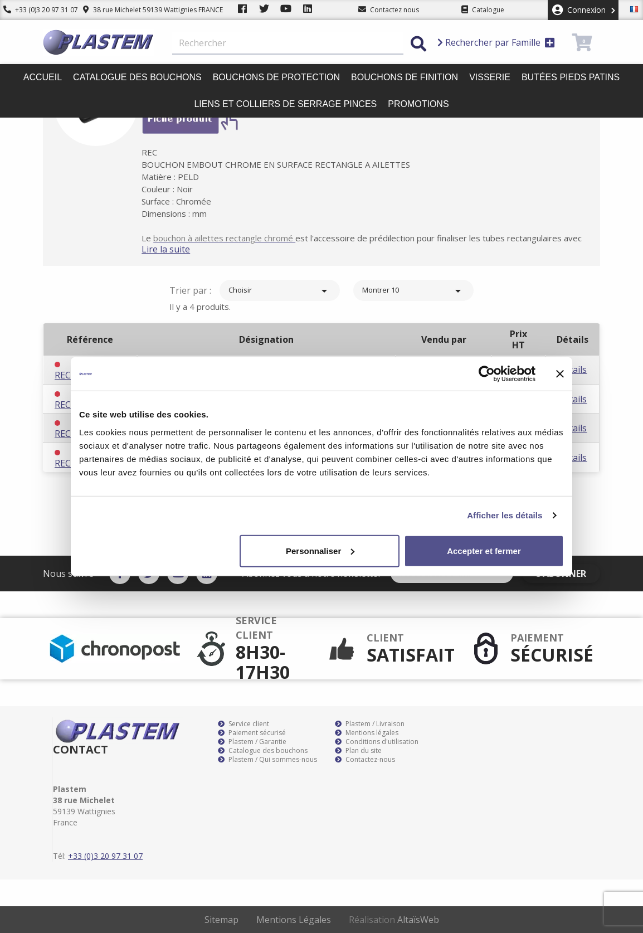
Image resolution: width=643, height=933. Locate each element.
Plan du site (358, 750)
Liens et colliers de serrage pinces (285, 104)
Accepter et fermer (484, 550)
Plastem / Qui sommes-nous (267, 759)
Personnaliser (320, 550)
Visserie (489, 77)
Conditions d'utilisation (376, 741)
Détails (572, 369)
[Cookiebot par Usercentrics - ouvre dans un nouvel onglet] (486, 374)
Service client (243, 724)
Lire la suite (179, 249)
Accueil (42, 77)
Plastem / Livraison (370, 724)
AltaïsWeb (418, 919)
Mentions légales (366, 732)
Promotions (418, 104)
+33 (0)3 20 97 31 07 (37, 9)
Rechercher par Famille (496, 42)
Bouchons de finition (404, 77)
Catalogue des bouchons (137, 77)
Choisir (279, 291)
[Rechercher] (287, 43)
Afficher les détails (504, 515)
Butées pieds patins (571, 77)
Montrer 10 (413, 291)
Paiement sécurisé (252, 732)
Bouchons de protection (276, 77)
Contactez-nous (365, 759)
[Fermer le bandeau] (560, 374)
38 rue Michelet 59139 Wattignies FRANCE (146, 9)
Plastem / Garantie (252, 741)
